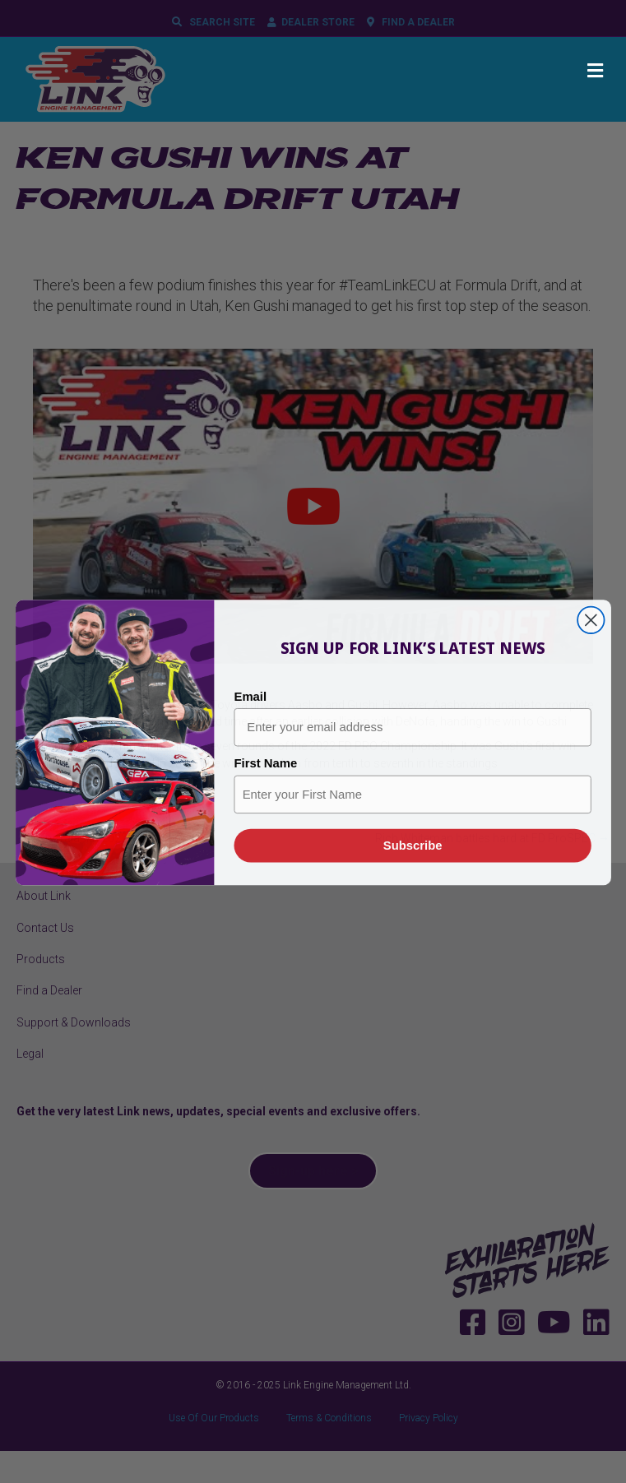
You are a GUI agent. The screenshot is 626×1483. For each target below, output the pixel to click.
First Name (265, 786)
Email (250, 718)
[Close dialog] (591, 642)
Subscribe (412, 867)
